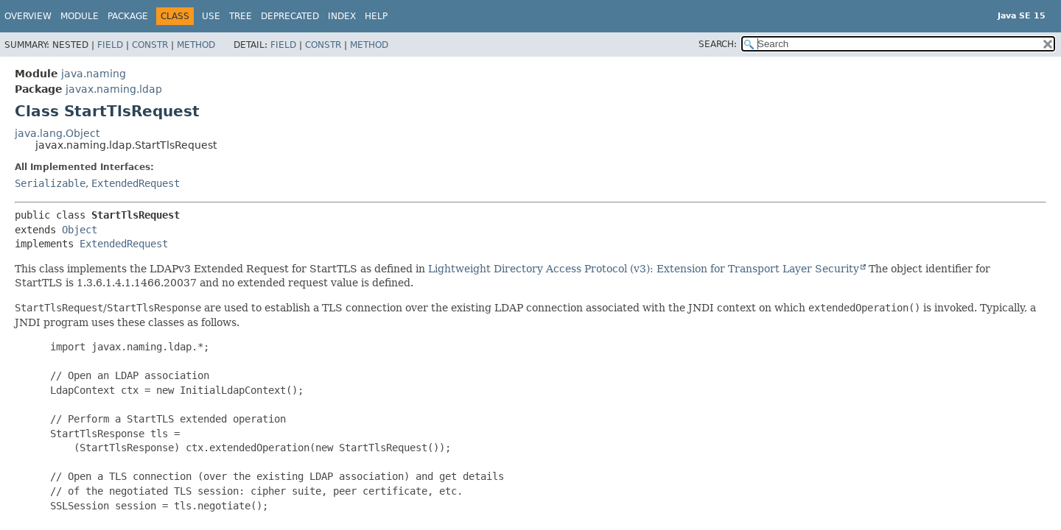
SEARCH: (717, 44)
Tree (240, 16)
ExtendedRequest (135, 183)
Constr (150, 45)
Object (79, 230)
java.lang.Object (57, 133)
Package (128, 16)
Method (196, 45)
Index (342, 16)
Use (211, 16)
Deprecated (290, 16)
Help (376, 16)
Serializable (50, 183)
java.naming (93, 74)
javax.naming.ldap (114, 89)
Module (79, 16)
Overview (28, 16)
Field (110, 45)
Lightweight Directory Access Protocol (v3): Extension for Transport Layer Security (643, 269)
